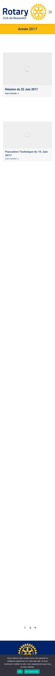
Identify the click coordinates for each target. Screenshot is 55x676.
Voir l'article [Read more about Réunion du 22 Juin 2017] (12, 110)
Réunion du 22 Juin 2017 (21, 107)
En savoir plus (32, 672)
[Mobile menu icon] (50, 12)
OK (19, 672)
